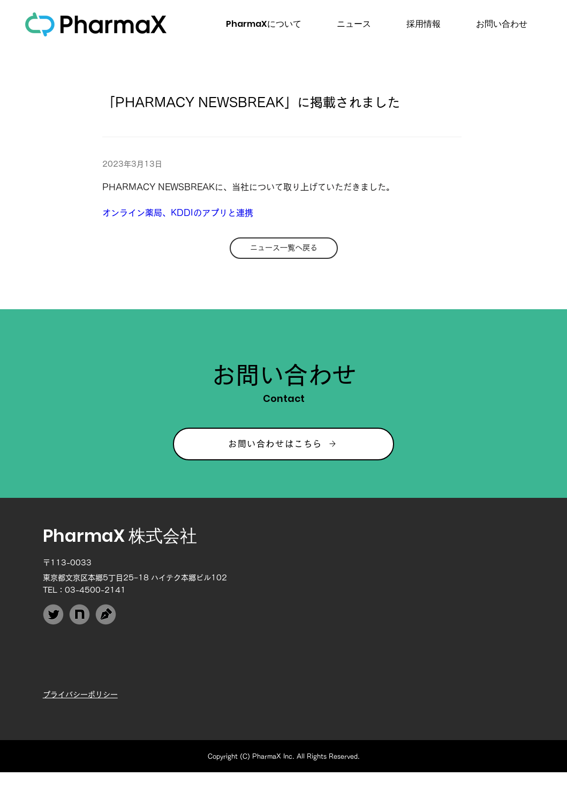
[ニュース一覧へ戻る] (284, 248)
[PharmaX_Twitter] (53, 614)
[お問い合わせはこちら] (283, 444)
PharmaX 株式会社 (120, 536)
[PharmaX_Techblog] (105, 614)
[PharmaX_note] (79, 614)
